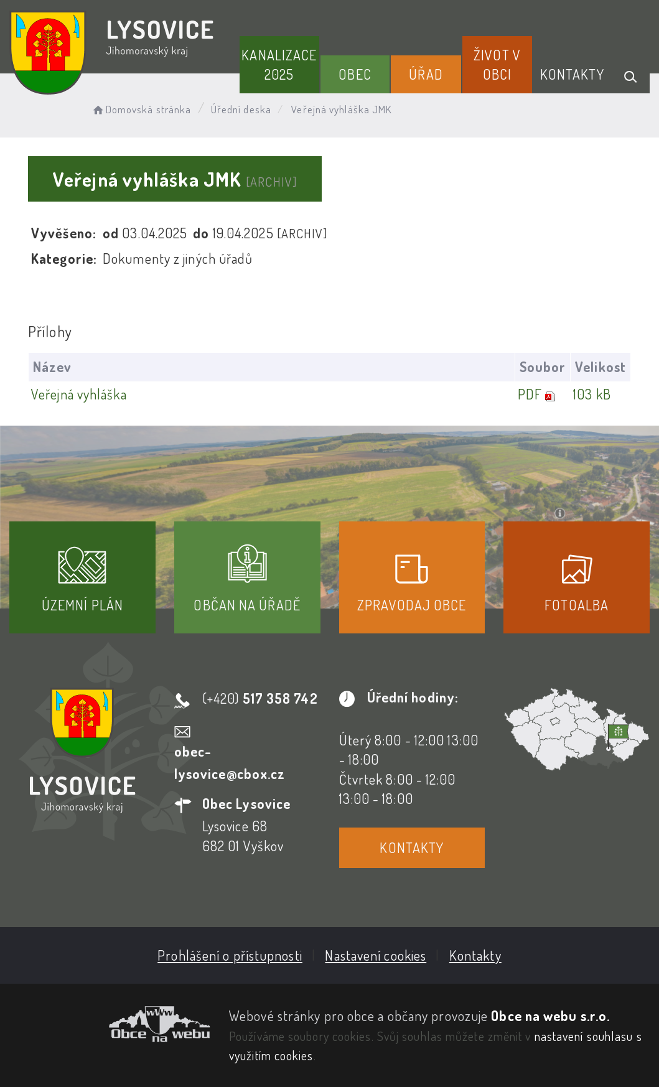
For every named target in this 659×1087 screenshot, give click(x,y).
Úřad (425, 74)
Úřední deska (241, 109)
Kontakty (572, 74)
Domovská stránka (141, 109)
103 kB (592, 394)
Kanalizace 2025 (279, 64)
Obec (355, 74)
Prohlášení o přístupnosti (229, 955)
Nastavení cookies (375, 955)
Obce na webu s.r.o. (550, 1015)
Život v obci (497, 64)
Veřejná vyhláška (79, 394)
